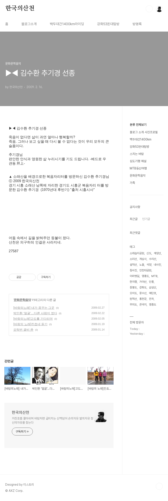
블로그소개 (29, 24)
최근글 (134, 219)
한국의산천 (20, 8)
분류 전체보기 (138, 124)
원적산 (133, 298)
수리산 (152, 259)
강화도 (143, 287)
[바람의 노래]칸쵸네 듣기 (30, 324)
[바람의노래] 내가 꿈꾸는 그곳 (33, 307)
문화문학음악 (22, 300)
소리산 (133, 259)
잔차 (151, 298)
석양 (149, 264)
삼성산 (152, 287)
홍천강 (143, 298)
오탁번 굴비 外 (23, 329)
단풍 (151, 281)
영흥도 (145, 276)
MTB (154, 276)
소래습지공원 (137, 253)
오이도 (133, 293)
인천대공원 (145, 270)
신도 (149, 253)
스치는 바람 (137, 154)
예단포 (152, 293)
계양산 (157, 253)
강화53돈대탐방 (108, 24)
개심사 (143, 259)
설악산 (133, 264)
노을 (141, 264)
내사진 (157, 264)
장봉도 (133, 287)
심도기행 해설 (138, 161)
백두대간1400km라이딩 (67, 24)
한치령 (133, 281)
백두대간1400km (140, 139)
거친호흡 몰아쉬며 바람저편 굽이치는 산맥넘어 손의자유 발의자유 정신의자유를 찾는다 (52, 420)
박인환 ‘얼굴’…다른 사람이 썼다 (35, 313)
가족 (132, 183)
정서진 (133, 270)
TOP (159, 486)
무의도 (133, 304)
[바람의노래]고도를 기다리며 (33, 318)
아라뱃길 (134, 276)
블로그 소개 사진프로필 (144, 132)
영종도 (152, 304)
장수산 (143, 293)
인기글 (146, 219)
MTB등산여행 (138, 168)
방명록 (137, 24)
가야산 (143, 281)
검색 (149, 8)
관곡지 (143, 304)
